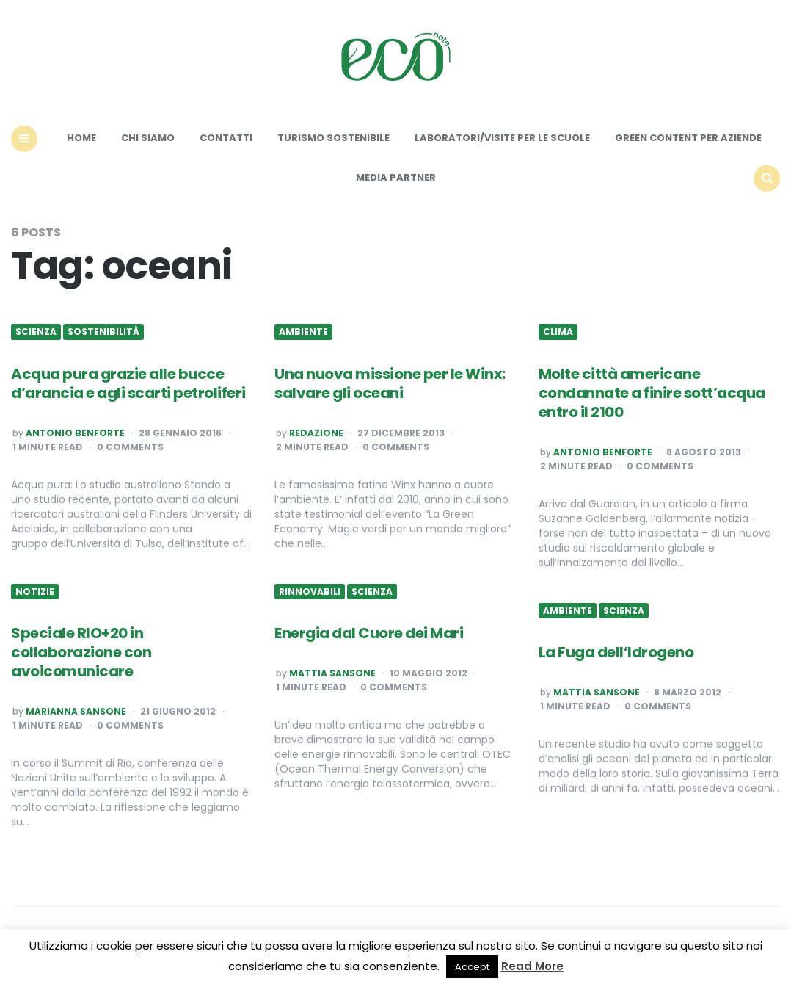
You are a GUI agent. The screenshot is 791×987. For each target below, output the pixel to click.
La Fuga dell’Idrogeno (616, 652)
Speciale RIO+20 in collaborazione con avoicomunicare (81, 652)
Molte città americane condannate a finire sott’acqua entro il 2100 (652, 393)
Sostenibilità (103, 332)
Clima (558, 332)
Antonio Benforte (75, 433)
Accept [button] (472, 967)
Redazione (316, 433)
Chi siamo (148, 138)
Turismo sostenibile (333, 138)
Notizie (34, 592)
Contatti (226, 138)
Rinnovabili (309, 592)
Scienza (35, 332)
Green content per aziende (688, 138)
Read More (532, 966)
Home (81, 138)
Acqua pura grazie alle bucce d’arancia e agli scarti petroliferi (128, 383)
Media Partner (396, 177)
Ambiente (303, 332)
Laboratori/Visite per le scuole (502, 138)
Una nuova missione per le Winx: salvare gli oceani (390, 383)
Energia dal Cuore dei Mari (368, 633)
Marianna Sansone (76, 711)
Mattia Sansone (332, 673)
